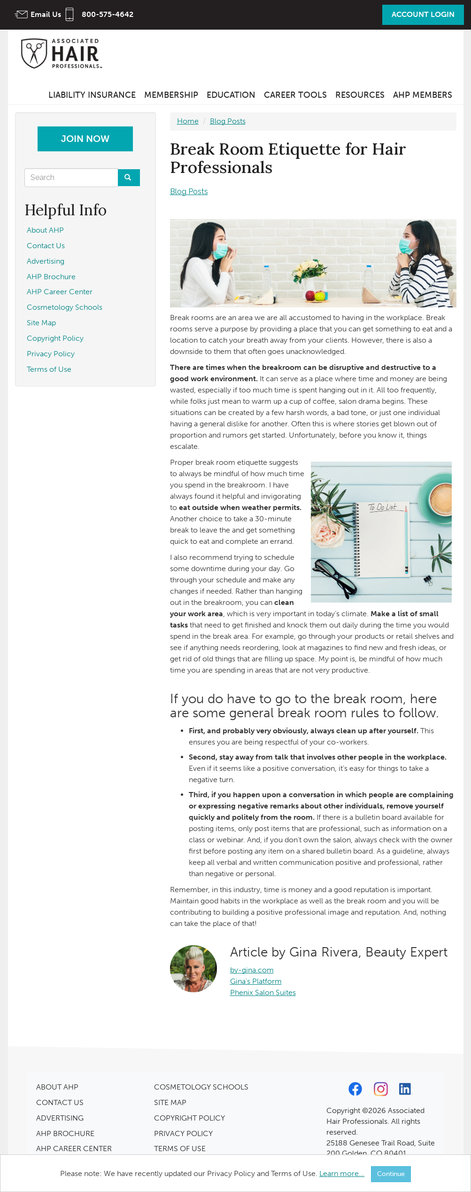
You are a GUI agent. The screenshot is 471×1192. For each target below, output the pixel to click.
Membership (171, 95)
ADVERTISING (60, 1118)
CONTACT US (60, 1102)
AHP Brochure (51, 276)
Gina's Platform (256, 981)
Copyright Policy (55, 338)
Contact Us (46, 245)
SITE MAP (170, 1102)
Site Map (41, 322)
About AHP (45, 230)
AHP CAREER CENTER (74, 1148)
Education (231, 95)
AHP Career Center (60, 291)
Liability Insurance (92, 95)
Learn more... (341, 1173)
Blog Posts (228, 121)
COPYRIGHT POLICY (189, 1118)
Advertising (45, 261)
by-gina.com (252, 969)
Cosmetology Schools (64, 307)
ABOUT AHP (57, 1086)
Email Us (46, 14)
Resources (360, 95)
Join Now (85, 138)
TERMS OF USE (180, 1148)
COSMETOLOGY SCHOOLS (201, 1086)
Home (188, 121)
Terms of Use (49, 369)
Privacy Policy (51, 353)
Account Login (423, 14)
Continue (391, 1174)
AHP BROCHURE (65, 1133)
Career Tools (295, 95)
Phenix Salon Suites (263, 992)
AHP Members (422, 95)
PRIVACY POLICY (183, 1133)
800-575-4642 (107, 14)
